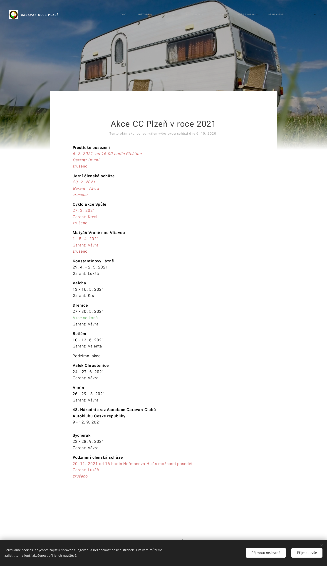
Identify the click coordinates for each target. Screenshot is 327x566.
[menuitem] (156, 14)
